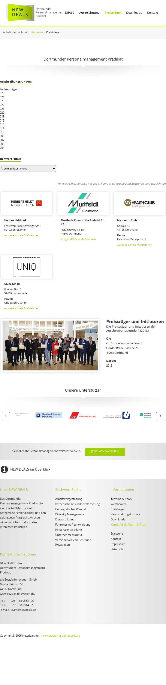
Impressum (118, 544)
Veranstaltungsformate (125, 514)
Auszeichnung (89, 12)
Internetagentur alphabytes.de (60, 635)
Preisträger (113, 12)
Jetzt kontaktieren (105, 451)
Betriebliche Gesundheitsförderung (77, 504)
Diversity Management (69, 514)
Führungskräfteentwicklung (72, 524)
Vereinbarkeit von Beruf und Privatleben (73, 542)
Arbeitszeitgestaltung (68, 499)
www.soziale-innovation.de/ (17, 594)
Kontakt (152, 12)
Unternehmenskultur (68, 535)
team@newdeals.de (23, 610)
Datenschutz (119, 549)
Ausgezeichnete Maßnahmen (21, 235)
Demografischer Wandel (70, 509)
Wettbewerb (119, 504)
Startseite (117, 533)
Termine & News (121, 499)
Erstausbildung (64, 519)
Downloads (134, 12)
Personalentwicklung (68, 530)
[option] (32, 416)
